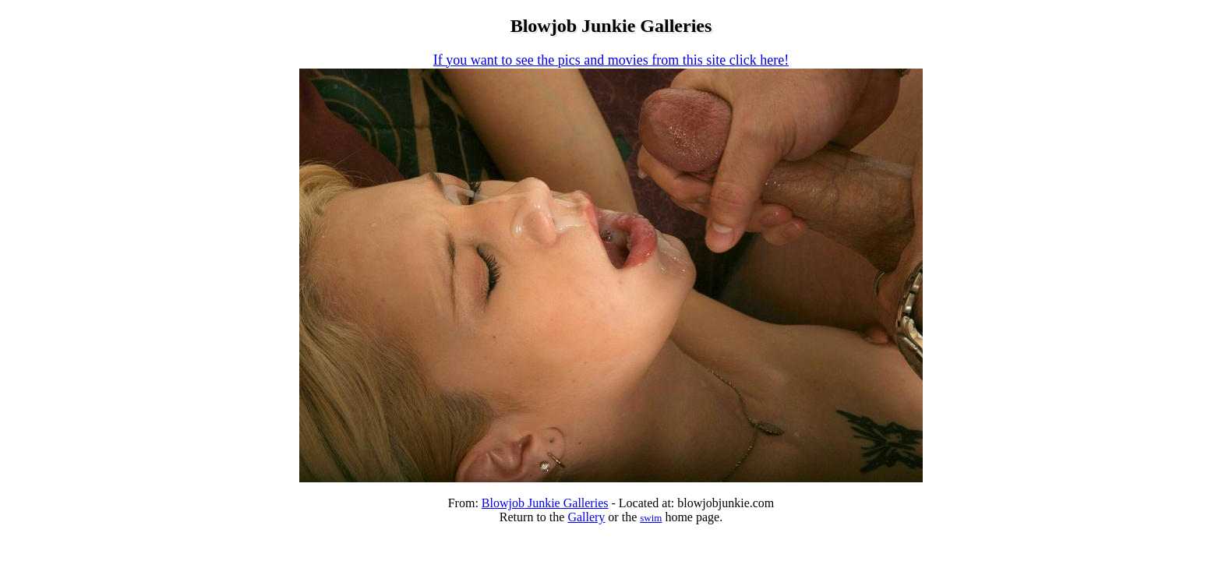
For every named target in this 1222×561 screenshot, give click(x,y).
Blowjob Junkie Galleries (545, 503)
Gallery (586, 517)
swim (651, 518)
